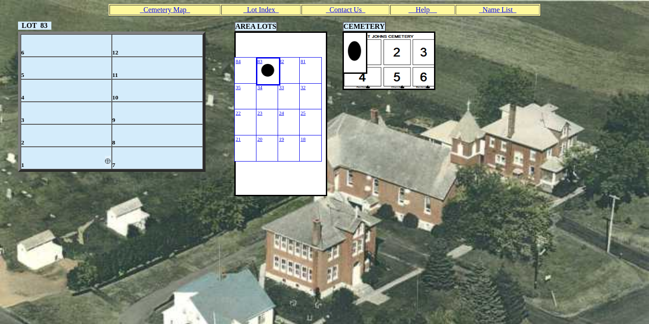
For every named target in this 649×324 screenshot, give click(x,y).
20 (259, 139)
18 (303, 139)
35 (238, 87)
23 (259, 113)
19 (281, 139)
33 (281, 87)
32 (303, 87)
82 (281, 61)
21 (238, 139)
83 (259, 61)
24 (281, 113)
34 (259, 87)
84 (238, 61)
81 (303, 61)
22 (238, 113)
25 (303, 113)
